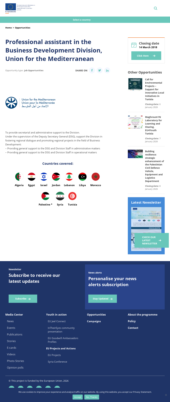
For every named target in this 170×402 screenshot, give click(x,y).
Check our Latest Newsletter (149, 240)
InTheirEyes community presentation (61, 329)
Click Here (143, 55)
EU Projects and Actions (61, 348)
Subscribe (20, 298)
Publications (14, 334)
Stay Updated (100, 298)
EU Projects (54, 355)
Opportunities (22, 27)
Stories (11, 341)
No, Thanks (91, 397)
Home (8, 27)
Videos (11, 354)
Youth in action (56, 314)
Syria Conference (57, 361)
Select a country (82, 19)
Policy (132, 321)
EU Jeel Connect (57, 321)
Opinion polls (15, 367)
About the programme (142, 314)
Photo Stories (15, 361)
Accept (77, 397)
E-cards (11, 348)
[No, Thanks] (166, 395)
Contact (133, 328)
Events (11, 328)
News (10, 321)
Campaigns (94, 321)
